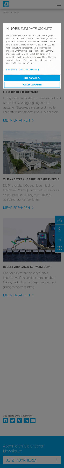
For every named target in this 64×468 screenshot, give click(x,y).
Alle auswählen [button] (32, 78)
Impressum (11, 70)
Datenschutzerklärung (29, 70)
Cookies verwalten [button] (32, 85)
